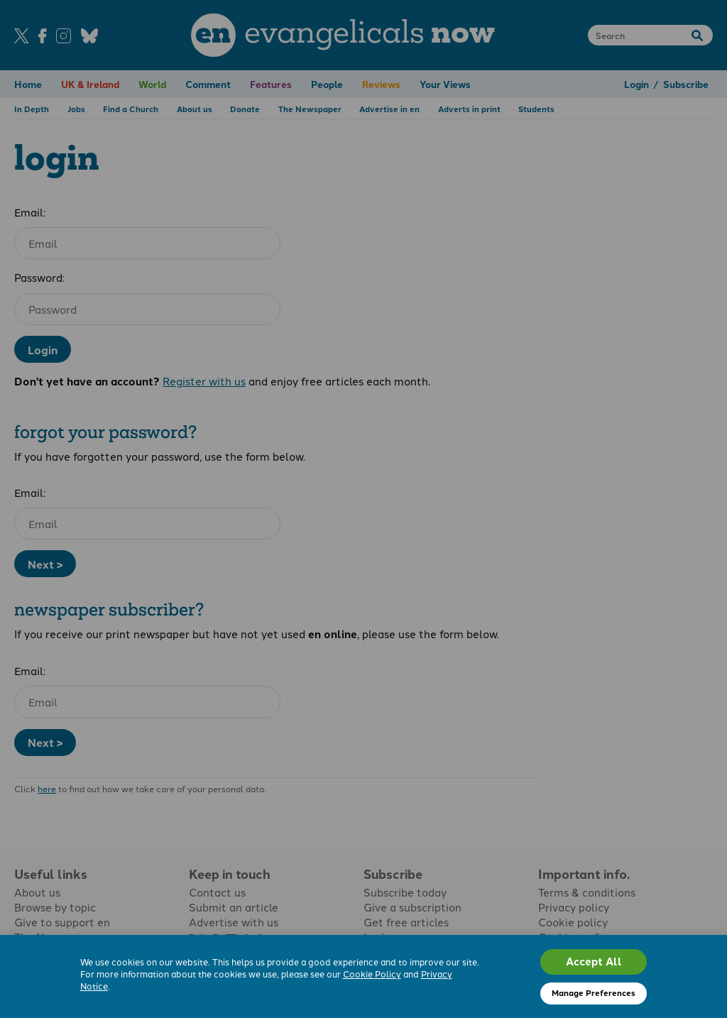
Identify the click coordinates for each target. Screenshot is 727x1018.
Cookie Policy (372, 974)
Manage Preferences (593, 992)
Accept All (594, 961)
